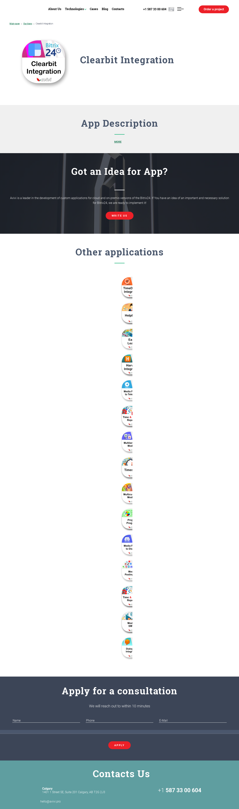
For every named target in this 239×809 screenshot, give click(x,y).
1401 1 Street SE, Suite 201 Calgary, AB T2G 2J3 (73, 790)
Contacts (118, 9)
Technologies (74, 9)
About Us (54, 9)
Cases (94, 9)
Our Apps (27, 23)
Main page (15, 23)
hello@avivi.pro (44, 801)
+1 (179, 790)
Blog (105, 9)
